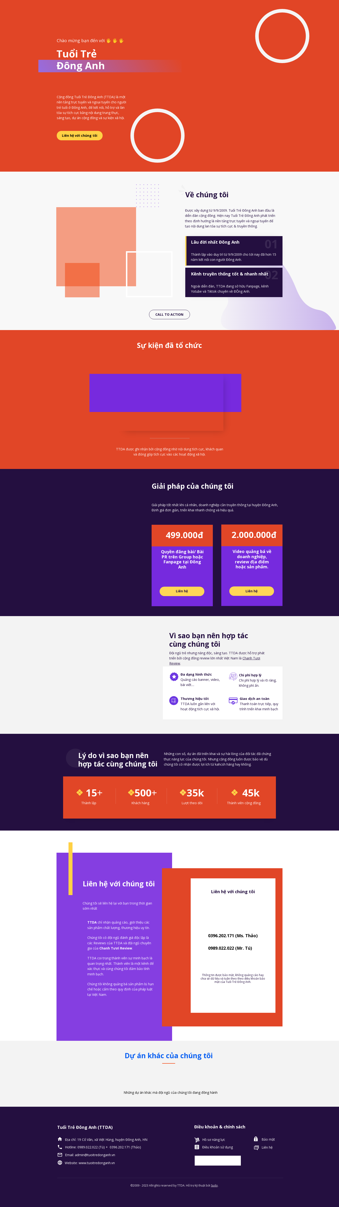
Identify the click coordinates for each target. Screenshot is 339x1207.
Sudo (214, 1185)
